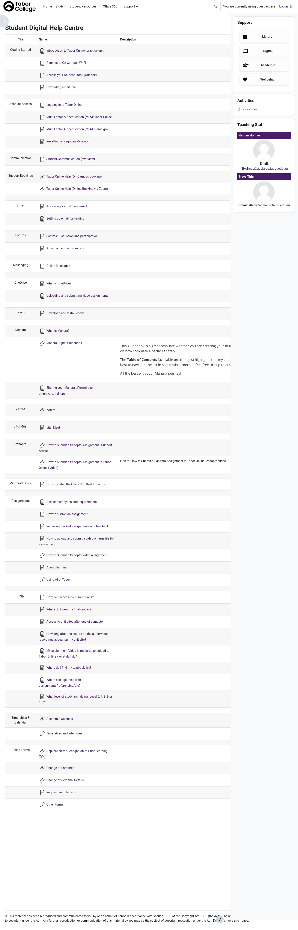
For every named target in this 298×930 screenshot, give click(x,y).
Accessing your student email (73, 231)
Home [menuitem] (47, 6)
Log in (283, 6)
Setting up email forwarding (71, 243)
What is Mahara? (64, 360)
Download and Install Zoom (71, 342)
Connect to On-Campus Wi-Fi (72, 68)
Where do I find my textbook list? (75, 738)
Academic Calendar (66, 790)
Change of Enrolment (67, 840)
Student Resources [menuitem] (83, 6)
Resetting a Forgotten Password (74, 156)
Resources (247, 119)
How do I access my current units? (76, 658)
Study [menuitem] (59, 6)
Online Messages (64, 290)
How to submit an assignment (73, 565)
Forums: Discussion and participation (78, 260)
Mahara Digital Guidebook (70, 372)
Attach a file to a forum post (71, 273)
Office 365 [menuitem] (110, 6)
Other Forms (61, 876)
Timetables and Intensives (70, 805)
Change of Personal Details (71, 852)
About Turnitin (62, 628)
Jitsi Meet (59, 472)
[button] (216, 6)
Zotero (56, 455)
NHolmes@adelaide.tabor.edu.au (264, 179)
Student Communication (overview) (77, 174)
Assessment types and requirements (78, 553)
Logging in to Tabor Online (70, 110)
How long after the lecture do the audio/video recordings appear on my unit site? (77, 705)
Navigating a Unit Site (67, 92)
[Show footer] (220, 919)
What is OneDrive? (65, 308)
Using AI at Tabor (64, 641)
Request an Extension (67, 864)
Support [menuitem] (129, 6)
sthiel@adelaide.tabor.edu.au (269, 215)
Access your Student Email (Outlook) (78, 80)
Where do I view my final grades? (75, 670)
